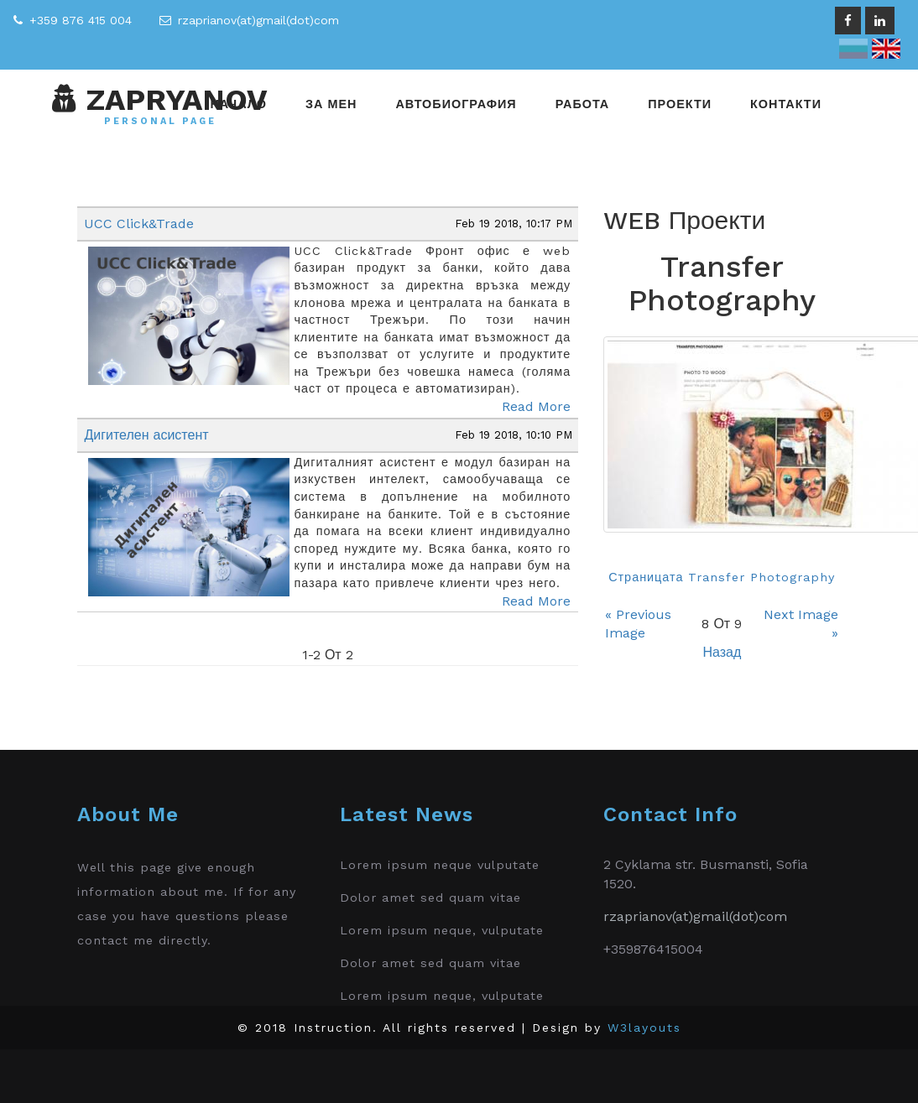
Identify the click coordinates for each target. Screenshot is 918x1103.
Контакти (786, 104)
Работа (582, 104)
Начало (238, 104)
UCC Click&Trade (139, 224)
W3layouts (644, 1027)
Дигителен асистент (146, 435)
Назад (721, 652)
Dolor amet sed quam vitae (430, 897)
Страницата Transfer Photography (721, 577)
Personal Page (160, 122)
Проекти (680, 104)
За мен (331, 104)
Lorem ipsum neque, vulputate (442, 930)
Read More (536, 406)
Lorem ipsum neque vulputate (440, 864)
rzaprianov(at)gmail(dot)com (258, 20)
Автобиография (455, 104)
